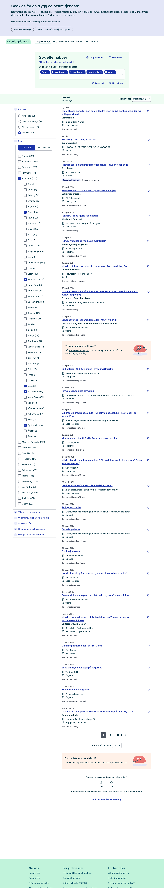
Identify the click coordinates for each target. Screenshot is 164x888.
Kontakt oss (34, 873)
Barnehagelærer (71, 529)
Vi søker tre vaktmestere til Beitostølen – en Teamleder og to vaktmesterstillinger (95, 619)
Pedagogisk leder (71, 507)
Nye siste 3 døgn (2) (32, 121)
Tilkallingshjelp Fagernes (76, 689)
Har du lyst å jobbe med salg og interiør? (84, 241)
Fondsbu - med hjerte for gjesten (80, 215)
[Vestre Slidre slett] (77, 72)
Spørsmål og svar (71, 878)
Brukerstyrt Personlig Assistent (79, 139)
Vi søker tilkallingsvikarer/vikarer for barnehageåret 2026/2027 (97, 711)
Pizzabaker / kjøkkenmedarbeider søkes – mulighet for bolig (95, 164)
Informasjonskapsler (39, 883)
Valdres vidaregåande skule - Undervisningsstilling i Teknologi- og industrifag (99, 415)
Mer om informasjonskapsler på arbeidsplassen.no (35, 21)
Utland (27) (27, 504)
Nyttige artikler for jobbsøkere (77, 873)
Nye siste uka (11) (30, 127)
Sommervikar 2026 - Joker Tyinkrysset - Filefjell (89, 190)
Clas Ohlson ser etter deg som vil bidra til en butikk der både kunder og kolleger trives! (101, 113)
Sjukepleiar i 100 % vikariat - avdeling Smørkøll (88, 369)
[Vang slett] (45, 72)
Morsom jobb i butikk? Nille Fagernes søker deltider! (90, 438)
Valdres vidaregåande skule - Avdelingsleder (87, 485)
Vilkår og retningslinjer (118, 873)
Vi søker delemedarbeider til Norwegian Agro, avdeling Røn (95, 266)
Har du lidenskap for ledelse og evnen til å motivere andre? (95, 573)
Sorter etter (125, 99)
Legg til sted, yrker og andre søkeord (58, 67)
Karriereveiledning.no (79, 350)
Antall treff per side (101, 745)
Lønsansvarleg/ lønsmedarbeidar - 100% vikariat (89, 320)
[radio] (26, 147)
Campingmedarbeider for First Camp (82, 645)
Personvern (34, 878)
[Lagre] (148, 111)
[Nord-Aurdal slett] (94, 72)
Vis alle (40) (28, 132)
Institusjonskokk (71, 551)
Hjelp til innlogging (117, 878)
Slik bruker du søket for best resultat (56, 62)
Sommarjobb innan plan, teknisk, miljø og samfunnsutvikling (95, 595)
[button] (95, 57)
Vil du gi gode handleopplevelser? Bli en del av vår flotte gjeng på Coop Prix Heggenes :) (102, 462)
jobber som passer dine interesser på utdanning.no (102, 762)
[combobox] (80, 77)
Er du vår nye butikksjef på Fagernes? (82, 667)
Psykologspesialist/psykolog (78, 391)
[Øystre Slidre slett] (59, 72)
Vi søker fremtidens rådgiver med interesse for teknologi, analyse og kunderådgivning (100, 293)
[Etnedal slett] (110, 72)
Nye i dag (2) (28, 116)
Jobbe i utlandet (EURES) (75, 883)
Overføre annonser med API (121, 883)
